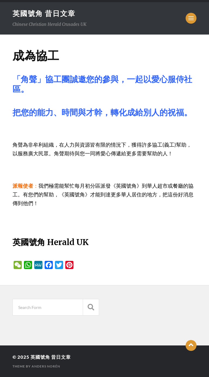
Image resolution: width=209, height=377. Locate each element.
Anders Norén (46, 366)
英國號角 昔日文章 (44, 13)
